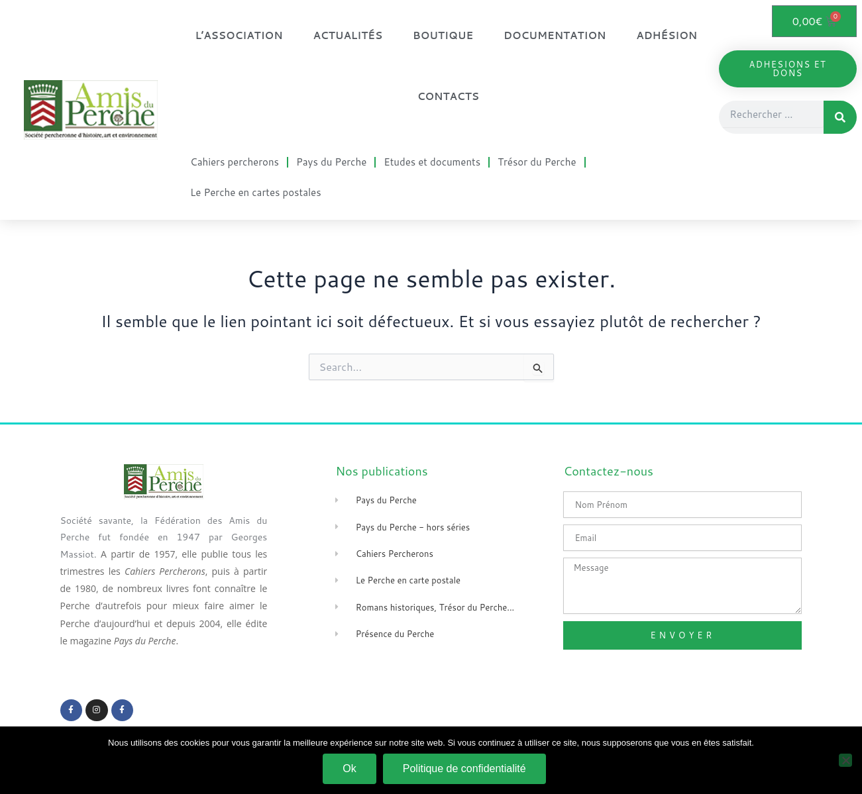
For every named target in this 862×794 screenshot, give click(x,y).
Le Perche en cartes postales (255, 192)
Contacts (448, 96)
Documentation (555, 35)
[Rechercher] (840, 117)
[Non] (845, 760)
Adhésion (666, 35)
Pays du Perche (331, 162)
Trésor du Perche (537, 162)
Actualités (348, 35)
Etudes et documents (432, 162)
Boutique (443, 35)
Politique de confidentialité (464, 768)
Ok (349, 768)
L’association (238, 35)
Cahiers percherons (234, 162)
